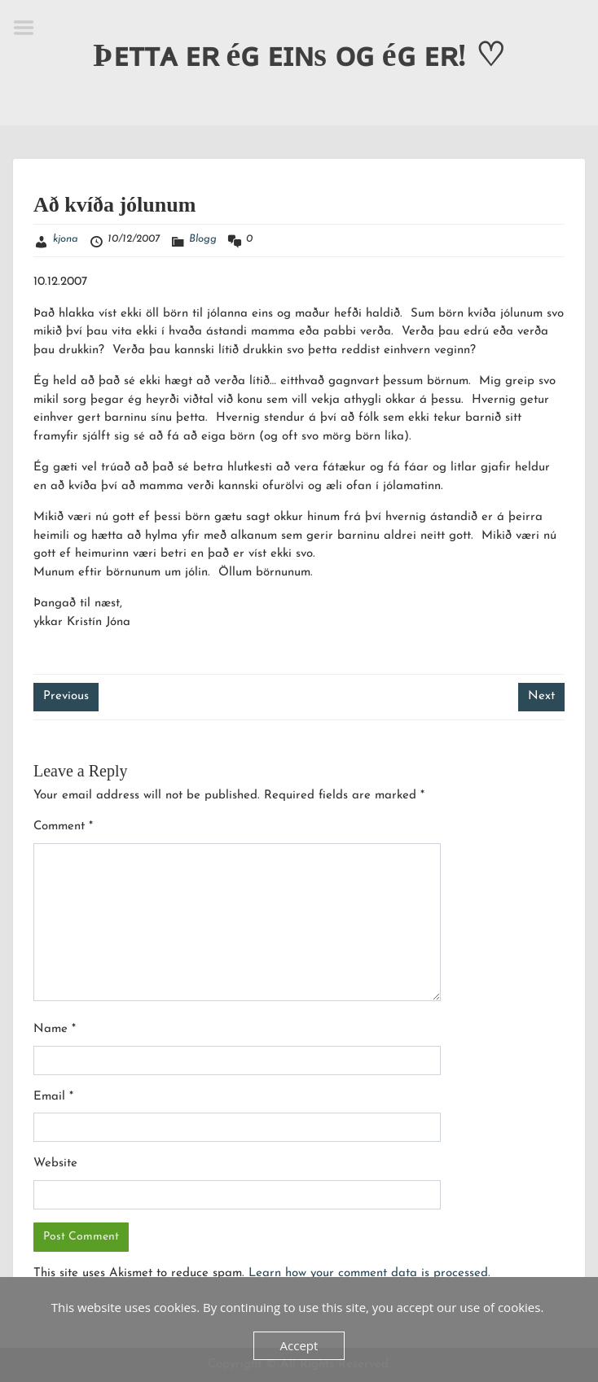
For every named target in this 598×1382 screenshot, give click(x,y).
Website (55, 1163)
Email (53, 1097)
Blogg (203, 239)
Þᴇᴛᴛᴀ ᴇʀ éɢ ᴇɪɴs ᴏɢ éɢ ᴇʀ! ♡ (299, 55)
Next (541, 696)
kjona (65, 239)
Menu (29, 27)
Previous (66, 696)
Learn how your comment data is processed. (369, 1273)
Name (54, 1029)
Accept (299, 1345)
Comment (63, 826)
